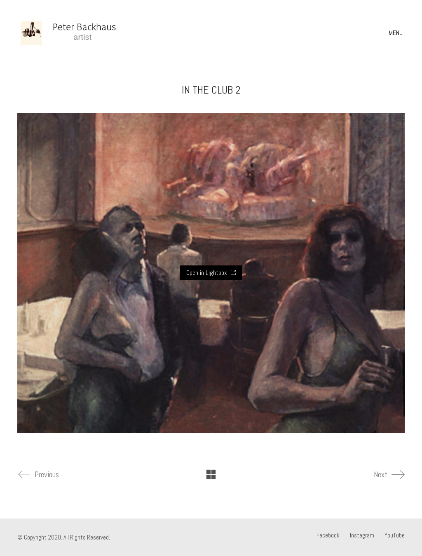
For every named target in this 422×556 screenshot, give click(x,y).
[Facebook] (328, 535)
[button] (397, 33)
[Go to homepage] (79, 33)
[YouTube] (394, 535)
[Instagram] (362, 535)
